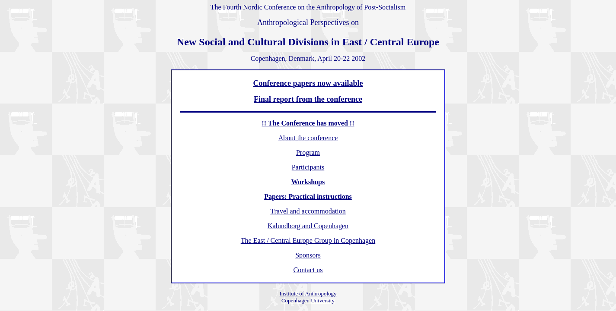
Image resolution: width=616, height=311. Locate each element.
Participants (308, 167)
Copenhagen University (308, 300)
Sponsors (308, 255)
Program (308, 152)
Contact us (307, 269)
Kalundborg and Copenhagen (308, 225)
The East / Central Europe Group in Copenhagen (308, 240)
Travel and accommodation (307, 211)
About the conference (308, 137)
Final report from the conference (308, 99)
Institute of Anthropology (307, 293)
